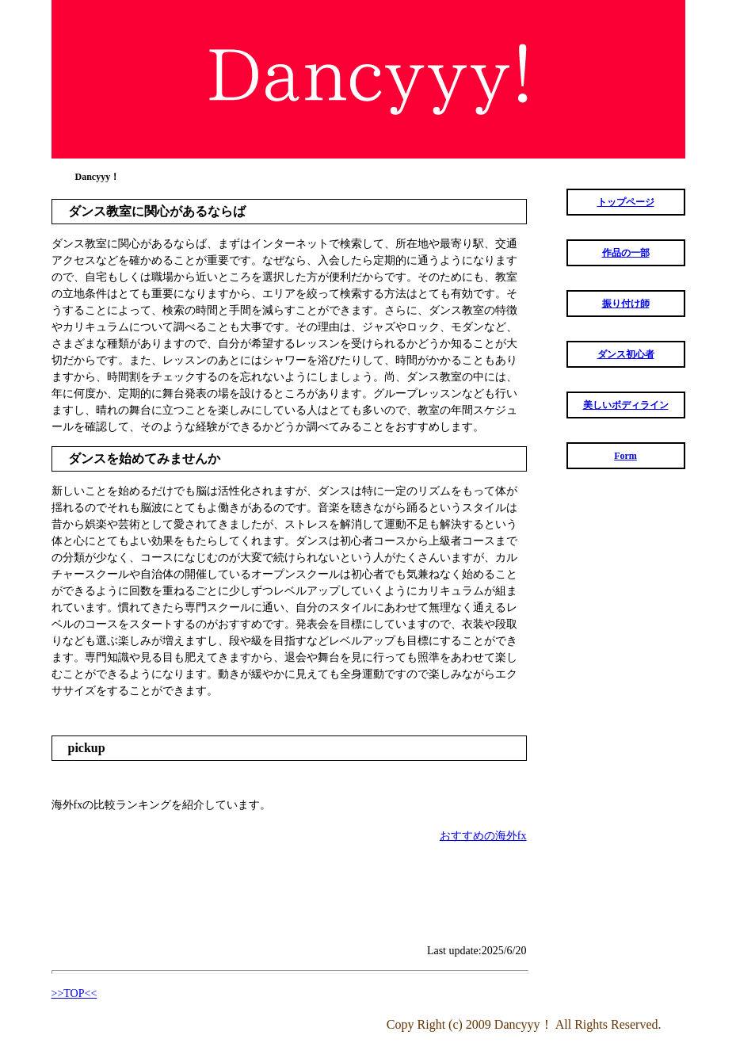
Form (625, 455)
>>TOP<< (74, 993)
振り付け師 (626, 303)
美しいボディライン (626, 405)
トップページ (625, 202)
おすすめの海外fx (483, 836)
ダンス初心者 (625, 354)
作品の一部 (626, 252)
